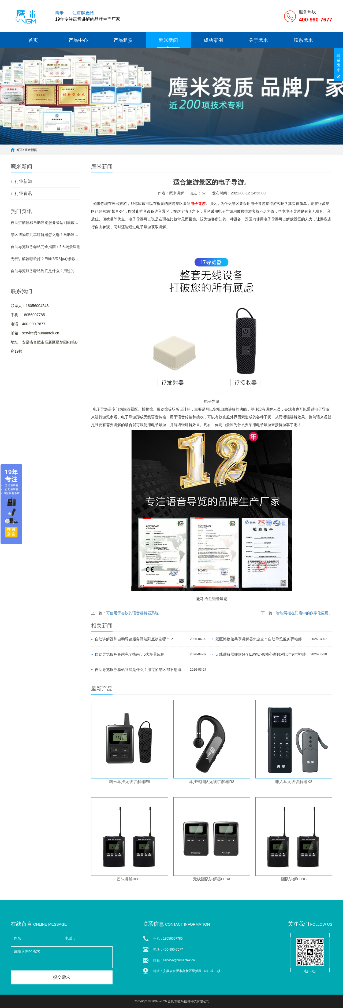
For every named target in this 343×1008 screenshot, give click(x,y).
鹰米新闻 (168, 40)
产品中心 (78, 40)
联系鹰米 (303, 40)
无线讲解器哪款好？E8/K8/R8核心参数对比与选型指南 (45, 259)
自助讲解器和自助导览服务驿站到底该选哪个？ (45, 222)
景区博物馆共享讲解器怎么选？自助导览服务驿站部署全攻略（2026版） (45, 234)
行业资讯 (23, 193)
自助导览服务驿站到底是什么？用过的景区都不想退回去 (45, 271)
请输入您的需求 (62, 957)
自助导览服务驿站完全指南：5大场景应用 (45, 247)
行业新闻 (23, 181)
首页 (33, 40)
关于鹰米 (258, 40)
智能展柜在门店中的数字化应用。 (304, 613)
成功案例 (213, 40)
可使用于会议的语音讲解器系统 (132, 613)
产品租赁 (123, 40)
